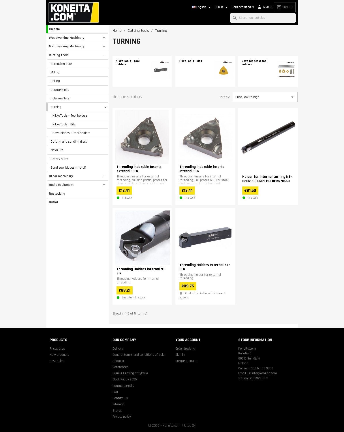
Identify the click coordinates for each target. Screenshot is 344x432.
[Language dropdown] (202, 7)
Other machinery (61, 176)
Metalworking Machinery (66, 46)
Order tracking (185, 348)
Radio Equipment (61, 184)
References (120, 367)
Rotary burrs (59, 159)
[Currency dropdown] (222, 7)
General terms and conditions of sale (139, 354)
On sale (54, 29)
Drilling (55, 81)
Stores (117, 410)
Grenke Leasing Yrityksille (130, 373)
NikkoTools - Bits (64, 124)
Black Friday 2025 (125, 379)
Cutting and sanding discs (69, 141)
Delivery (118, 348)
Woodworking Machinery (66, 37)
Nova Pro (57, 150)
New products (59, 354)
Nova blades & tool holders (71, 133)
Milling (55, 72)
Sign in (180, 354)
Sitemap (118, 404)
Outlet (53, 202)
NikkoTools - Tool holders (70, 115)
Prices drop (57, 348)
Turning (56, 107)
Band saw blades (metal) (68, 167)
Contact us (120, 398)
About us (119, 361)
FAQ (115, 392)
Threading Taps (62, 63)
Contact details (243, 7)
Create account (186, 361)
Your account (188, 339)
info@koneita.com (264, 373)
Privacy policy (122, 416)
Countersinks (60, 90)
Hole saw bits (60, 98)
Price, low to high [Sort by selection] (265, 97)
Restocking (57, 193)
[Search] (263, 18)
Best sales (57, 361)
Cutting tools (58, 55)
